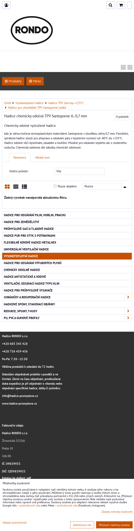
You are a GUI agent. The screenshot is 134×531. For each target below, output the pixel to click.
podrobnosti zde (30, 505)
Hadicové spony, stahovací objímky (29, 304)
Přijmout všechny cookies (114, 525)
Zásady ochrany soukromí (117, 511)
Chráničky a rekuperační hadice (68, 297)
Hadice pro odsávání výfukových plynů (32, 263)
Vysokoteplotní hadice (21, 256)
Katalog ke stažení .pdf (16, 478)
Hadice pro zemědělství (21, 222)
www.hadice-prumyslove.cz (19, 403)
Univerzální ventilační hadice (26, 249)
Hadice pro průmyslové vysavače (28, 290)
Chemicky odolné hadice (22, 270)
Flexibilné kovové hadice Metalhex (30, 242)
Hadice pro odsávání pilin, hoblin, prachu (35, 215)
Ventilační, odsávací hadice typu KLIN (31, 283)
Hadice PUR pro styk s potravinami (29, 235)
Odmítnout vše (82, 525)
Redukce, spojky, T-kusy (68, 311)
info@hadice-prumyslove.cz (20, 396)
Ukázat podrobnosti (15, 522)
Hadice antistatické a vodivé (25, 277)
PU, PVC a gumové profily (68, 318)
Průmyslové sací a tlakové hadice (29, 229)
